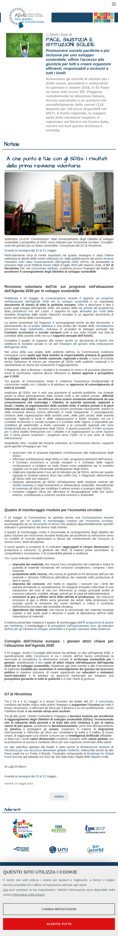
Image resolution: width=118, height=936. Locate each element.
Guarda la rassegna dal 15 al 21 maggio (30, 250)
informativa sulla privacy (28, 894)
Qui (5, 889)
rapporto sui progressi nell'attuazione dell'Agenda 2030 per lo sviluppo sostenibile (59, 300)
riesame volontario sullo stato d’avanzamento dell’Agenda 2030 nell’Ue (59, 260)
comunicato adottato (44, 268)
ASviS (53, 34)
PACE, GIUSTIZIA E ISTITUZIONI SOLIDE (70, 42)
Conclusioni (41, 656)
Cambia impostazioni (59, 909)
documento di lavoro (46, 524)
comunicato (106, 701)
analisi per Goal (95, 311)
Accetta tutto (59, 924)
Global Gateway (23, 485)
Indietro (59, 796)
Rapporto (45, 322)
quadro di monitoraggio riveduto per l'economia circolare (72, 520)
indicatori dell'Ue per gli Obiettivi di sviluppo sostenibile (59, 627)
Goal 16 (66, 34)
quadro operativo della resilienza (89, 629)
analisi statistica (42, 326)
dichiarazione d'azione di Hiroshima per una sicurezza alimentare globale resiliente (59, 748)
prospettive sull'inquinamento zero (73, 625)
